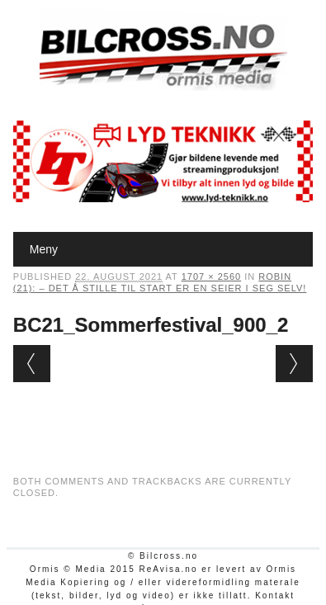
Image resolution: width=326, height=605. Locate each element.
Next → (294, 363)
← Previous (31, 363)
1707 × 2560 (211, 276)
